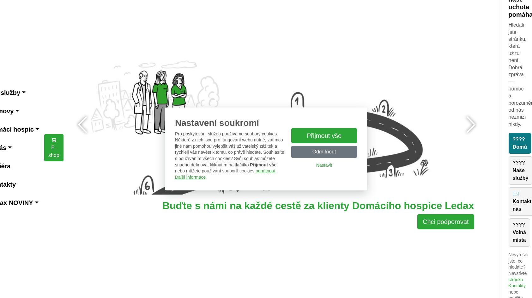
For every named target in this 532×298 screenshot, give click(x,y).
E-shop (53, 147)
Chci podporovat (446, 221)
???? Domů (520, 143)
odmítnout (265, 170)
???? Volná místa (519, 232)
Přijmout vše (324, 135)
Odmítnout (324, 151)
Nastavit (324, 165)
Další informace (190, 177)
